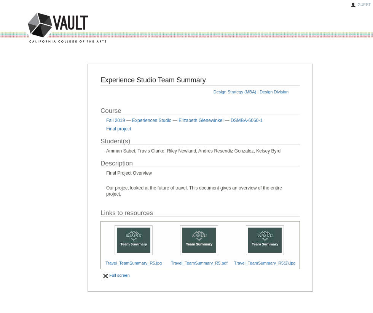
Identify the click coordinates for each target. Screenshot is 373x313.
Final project (118, 129)
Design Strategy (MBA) (235, 92)
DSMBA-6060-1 (247, 120)
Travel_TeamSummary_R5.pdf (199, 263)
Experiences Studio (151, 120)
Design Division (274, 92)
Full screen (116, 275)
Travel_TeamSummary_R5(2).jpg (265, 263)
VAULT (38, 28)
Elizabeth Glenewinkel (201, 120)
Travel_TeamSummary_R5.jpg (133, 263)
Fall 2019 (115, 120)
